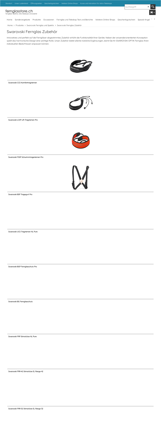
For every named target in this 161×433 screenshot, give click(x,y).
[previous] (152, 19)
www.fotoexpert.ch (113, 418)
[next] (154, 19)
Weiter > (84, 354)
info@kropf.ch (102, 381)
